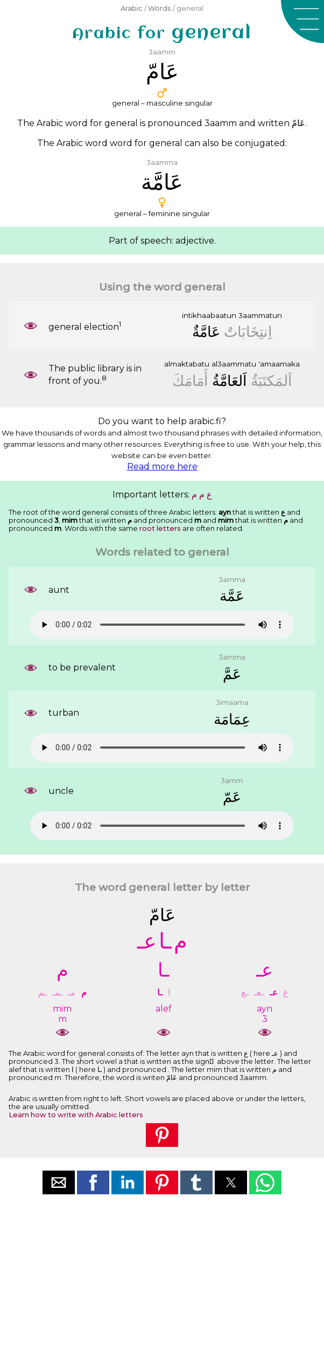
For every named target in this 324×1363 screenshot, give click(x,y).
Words (159, 8)
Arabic (132, 8)
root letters (160, 528)
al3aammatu (234, 363)
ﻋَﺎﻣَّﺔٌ (206, 332)
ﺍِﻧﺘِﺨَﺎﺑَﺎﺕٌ (248, 332)
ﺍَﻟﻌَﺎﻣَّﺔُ (229, 381)
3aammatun (260, 315)
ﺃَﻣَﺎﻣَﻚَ (190, 381)
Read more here (162, 466)
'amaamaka (279, 363)
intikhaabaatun (209, 315)
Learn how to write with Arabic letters (76, 1115)
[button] (302, 21)
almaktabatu (186, 363)
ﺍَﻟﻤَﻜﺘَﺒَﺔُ (271, 381)
